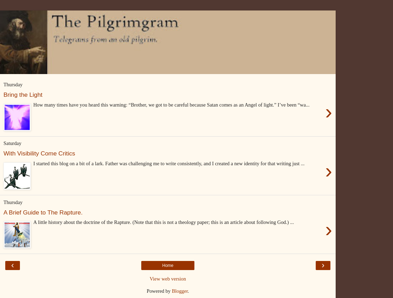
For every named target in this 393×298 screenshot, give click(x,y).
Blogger (180, 291)
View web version (168, 279)
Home (167, 265)
